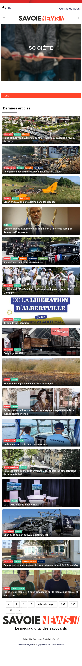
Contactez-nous (69, 8)
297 (63, 604)
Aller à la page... (46, 604)
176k (8, 7)
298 (73, 604)
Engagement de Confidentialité (50, 644)
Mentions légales (26, 644)
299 (10, 610)
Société (41, 48)
